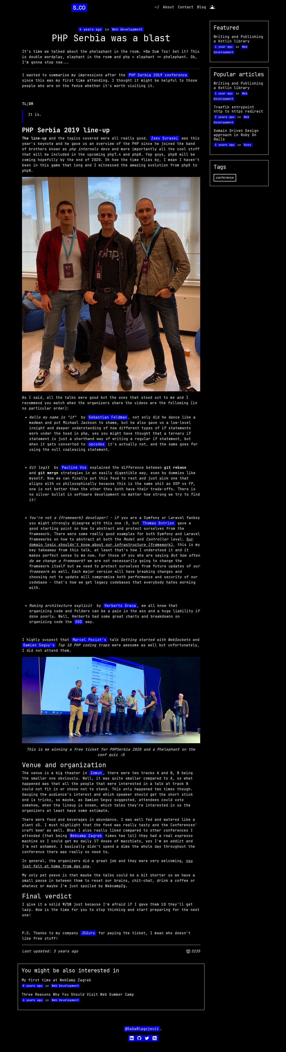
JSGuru (88, 933)
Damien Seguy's (39, 645)
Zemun (96, 773)
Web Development (127, 29)
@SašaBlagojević (142, 1028)
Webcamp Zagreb (86, 835)
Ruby (247, 145)
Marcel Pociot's (89, 639)
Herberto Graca (120, 605)
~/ (157, 7)
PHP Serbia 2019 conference (158, 75)
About (168, 7)
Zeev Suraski (164, 138)
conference (225, 178)
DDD (78, 621)
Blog (201, 7)
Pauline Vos (74, 467)
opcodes (96, 444)
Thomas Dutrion (158, 523)
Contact (185, 7)
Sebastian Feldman (108, 417)
